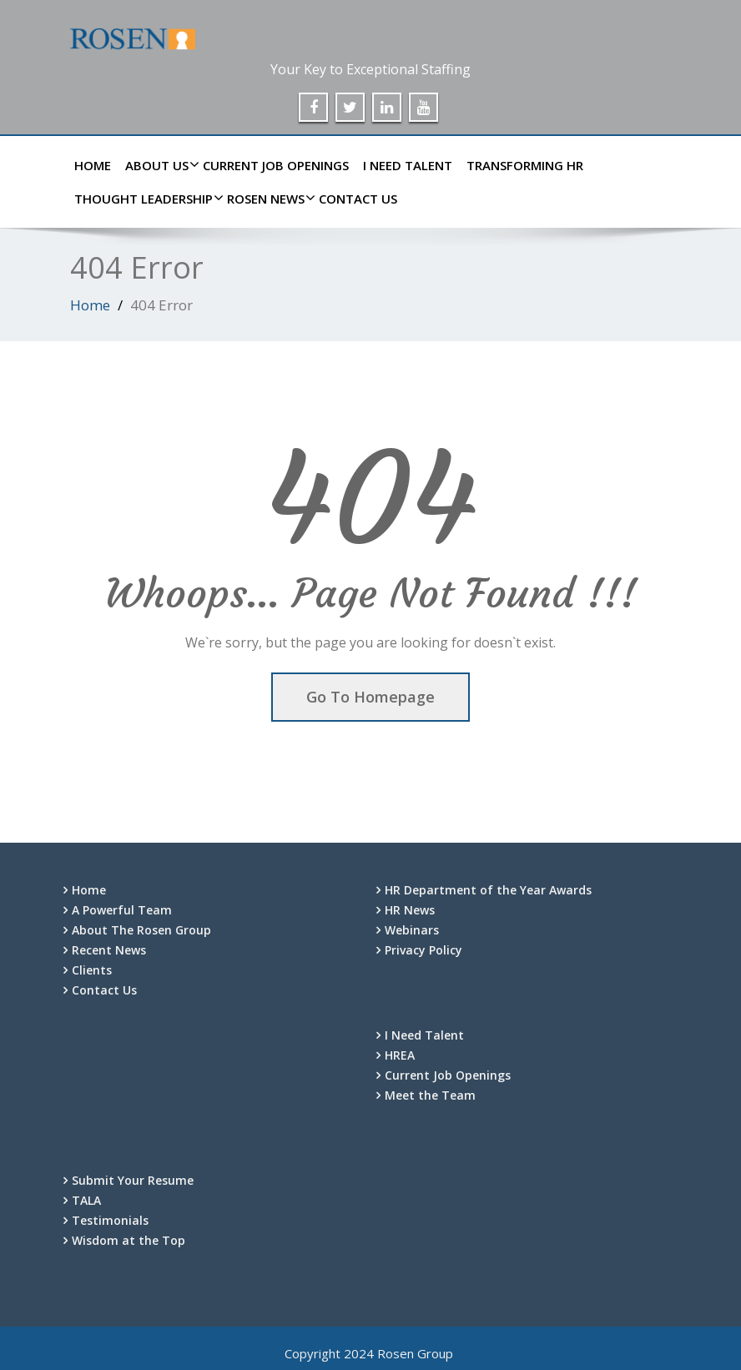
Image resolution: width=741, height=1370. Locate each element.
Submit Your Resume (133, 1180)
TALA (86, 1200)
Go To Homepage (370, 697)
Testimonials (110, 1220)
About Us (159, 165)
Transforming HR (524, 165)
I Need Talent (407, 165)
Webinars (412, 930)
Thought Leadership (145, 198)
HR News (410, 910)
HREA (400, 1055)
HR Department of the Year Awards (488, 890)
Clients (92, 970)
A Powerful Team (122, 910)
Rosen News (268, 198)
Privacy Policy (423, 950)
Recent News (109, 950)
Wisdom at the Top (128, 1240)
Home (92, 165)
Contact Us (358, 198)
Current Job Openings (276, 165)
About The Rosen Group (141, 930)
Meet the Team (430, 1095)
